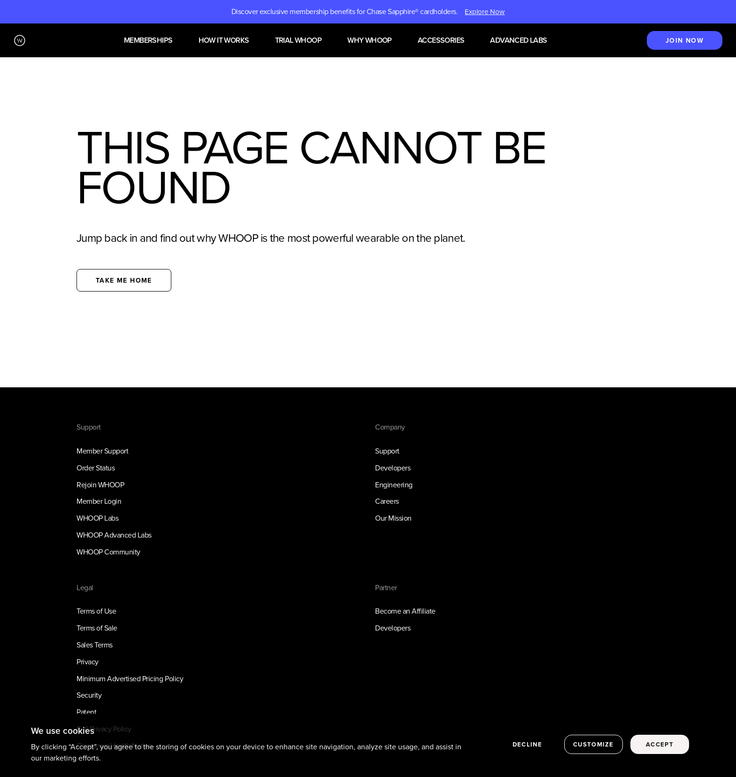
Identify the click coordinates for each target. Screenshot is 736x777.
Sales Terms (95, 644)
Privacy (88, 661)
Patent (86, 712)
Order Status (96, 467)
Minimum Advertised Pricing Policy (130, 678)
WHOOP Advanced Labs (114, 535)
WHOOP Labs (97, 518)
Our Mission (393, 518)
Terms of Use (96, 611)
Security (89, 695)
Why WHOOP (369, 41)
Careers (387, 501)
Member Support (102, 451)
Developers (392, 467)
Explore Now (485, 11)
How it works (224, 41)
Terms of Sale (97, 628)
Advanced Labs (518, 41)
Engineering (394, 484)
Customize (593, 744)
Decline (527, 744)
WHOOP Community (108, 551)
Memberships (148, 41)
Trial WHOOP (298, 41)
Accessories (441, 41)
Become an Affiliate (405, 611)
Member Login (99, 501)
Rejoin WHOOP (100, 484)
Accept (660, 744)
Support (387, 451)
